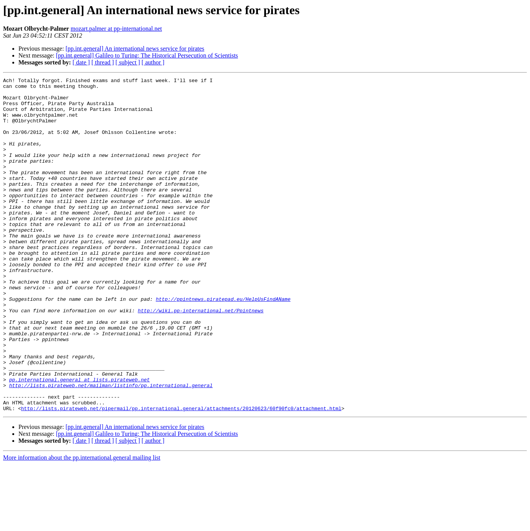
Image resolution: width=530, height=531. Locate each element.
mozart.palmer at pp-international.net (116, 28)
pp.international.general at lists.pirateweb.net (79, 440)
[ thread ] (102, 62)
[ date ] (81, 62)
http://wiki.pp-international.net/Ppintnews (201, 357)
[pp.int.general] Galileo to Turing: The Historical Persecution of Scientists (147, 55)
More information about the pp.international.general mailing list (81, 524)
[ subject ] (128, 62)
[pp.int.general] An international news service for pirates (135, 48)
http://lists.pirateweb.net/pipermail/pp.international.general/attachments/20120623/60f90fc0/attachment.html (181, 475)
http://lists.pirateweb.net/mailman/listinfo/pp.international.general (111, 447)
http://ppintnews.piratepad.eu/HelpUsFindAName (223, 343)
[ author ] (153, 62)
